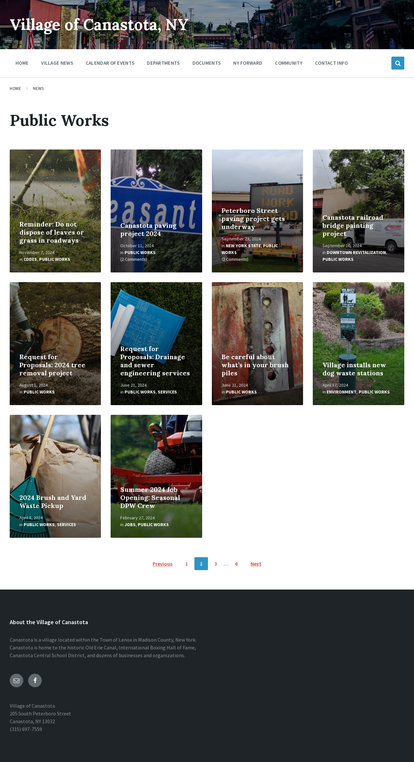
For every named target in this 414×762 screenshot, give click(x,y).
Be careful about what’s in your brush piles (255, 365)
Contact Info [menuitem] (331, 63)
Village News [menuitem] (57, 63)
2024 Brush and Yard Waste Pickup (52, 501)
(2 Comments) (133, 259)
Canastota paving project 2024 (148, 229)
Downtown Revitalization (356, 252)
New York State (243, 245)
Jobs (130, 524)
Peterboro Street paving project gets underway (253, 218)
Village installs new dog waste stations (354, 369)
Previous (162, 563)
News (38, 88)
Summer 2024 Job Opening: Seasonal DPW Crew (150, 497)
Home (15, 88)
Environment (341, 392)
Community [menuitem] (288, 63)
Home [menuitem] (22, 63)
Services (167, 392)
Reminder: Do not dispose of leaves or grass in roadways (51, 232)
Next (256, 563)
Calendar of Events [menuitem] (110, 63)
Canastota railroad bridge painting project (352, 225)
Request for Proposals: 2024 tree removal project (52, 365)
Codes (30, 259)
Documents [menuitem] (206, 63)
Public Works (54, 259)
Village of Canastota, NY (99, 24)
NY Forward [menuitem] (247, 63)
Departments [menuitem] (163, 63)
